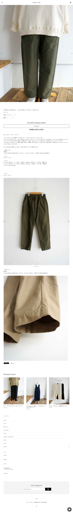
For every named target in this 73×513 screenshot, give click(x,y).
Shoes (5, 433)
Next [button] (71, 53)
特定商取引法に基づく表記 (38, 502)
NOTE (5, 463)
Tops (5, 423)
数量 (5, 117)
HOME (5, 455)
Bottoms (6, 426)
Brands (5, 446)
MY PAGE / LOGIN (8, 469)
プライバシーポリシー (30, 502)
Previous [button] (1, 53)
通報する (12, 363)
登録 (48, 489)
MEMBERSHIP (7, 468)
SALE (5, 443)
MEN (5, 440)
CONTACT (6, 473)
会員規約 (45, 502)
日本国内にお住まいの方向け (36, 129)
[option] (36, 53)
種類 (5, 114)
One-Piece (6, 430)
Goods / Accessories (9, 436)
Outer (5, 420)
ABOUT (5, 459)
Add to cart (36, 126)
